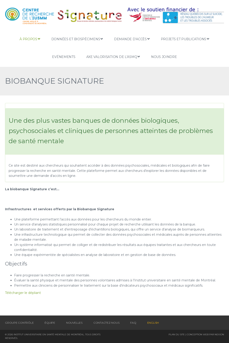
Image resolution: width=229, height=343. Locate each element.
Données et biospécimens (77, 39)
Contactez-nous (106, 322)
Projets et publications (185, 39)
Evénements (63, 57)
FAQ (133, 322)
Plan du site (177, 334)
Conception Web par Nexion (205, 334)
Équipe (50, 322)
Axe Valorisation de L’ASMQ (113, 57)
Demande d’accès (132, 39)
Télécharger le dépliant (23, 293)
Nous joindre (164, 57)
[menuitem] (153, 322)
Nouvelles (74, 322)
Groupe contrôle (19, 322)
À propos (30, 39)
